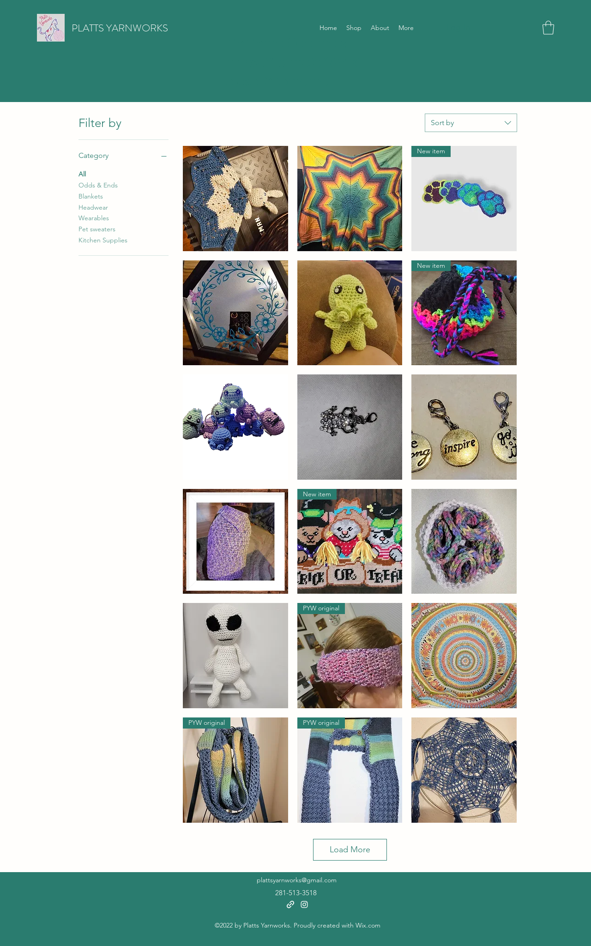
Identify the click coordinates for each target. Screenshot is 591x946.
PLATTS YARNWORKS (120, 28)
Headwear (93, 206)
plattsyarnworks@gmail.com (297, 880)
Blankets (90, 195)
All (82, 173)
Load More (350, 849)
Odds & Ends (98, 184)
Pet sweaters (96, 228)
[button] (548, 28)
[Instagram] (304, 904)
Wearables (93, 217)
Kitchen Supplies (102, 239)
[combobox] (471, 123)
